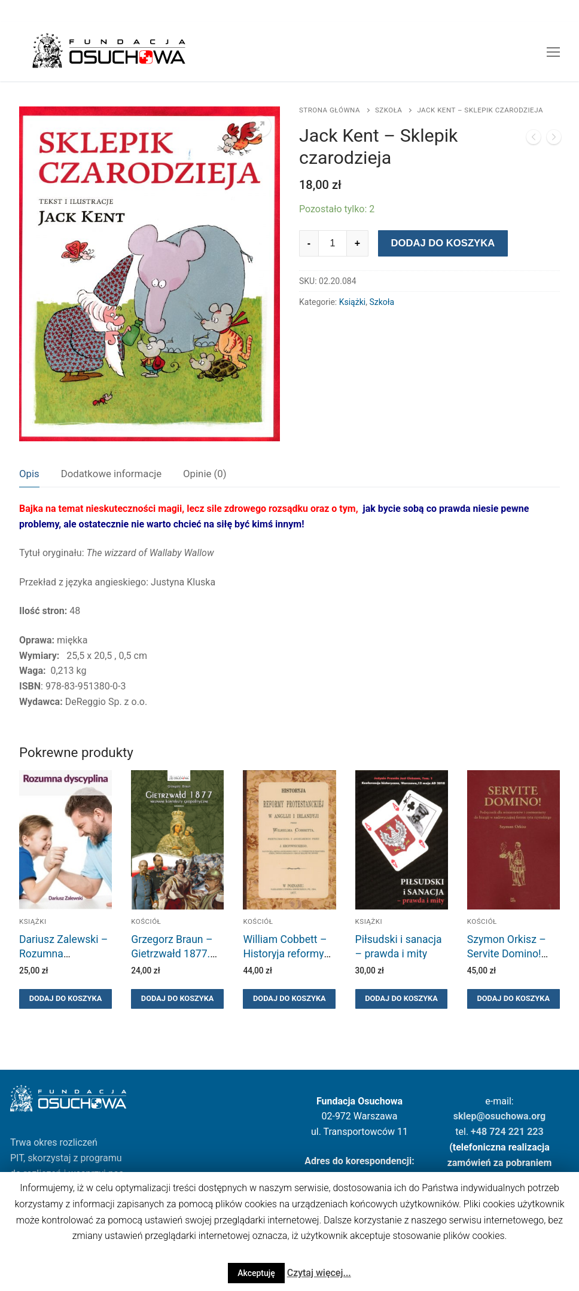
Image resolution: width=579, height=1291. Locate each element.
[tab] (29, 473)
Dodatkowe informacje (111, 474)
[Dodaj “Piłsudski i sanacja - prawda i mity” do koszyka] (401, 999)
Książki (352, 302)
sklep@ (469, 1116)
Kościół (146, 921)
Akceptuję (256, 1273)
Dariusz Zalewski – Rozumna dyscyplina (63, 953)
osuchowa (507, 1116)
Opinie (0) (204, 474)
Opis (29, 474)
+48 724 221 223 (507, 1131)
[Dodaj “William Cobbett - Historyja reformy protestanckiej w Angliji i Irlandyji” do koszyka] (289, 999)
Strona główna (329, 110)
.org (537, 1116)
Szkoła (388, 110)
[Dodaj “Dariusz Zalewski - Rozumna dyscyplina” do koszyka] (65, 999)
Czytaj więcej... (319, 1272)
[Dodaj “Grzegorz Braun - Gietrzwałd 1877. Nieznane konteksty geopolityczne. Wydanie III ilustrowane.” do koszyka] (177, 999)
